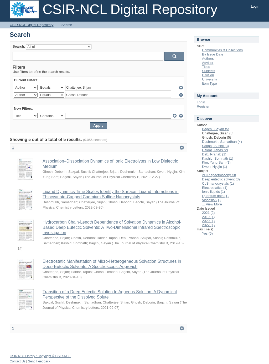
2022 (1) (208, 225)
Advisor (207, 63)
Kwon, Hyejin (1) (214, 167)
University (209, 79)
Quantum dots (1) (215, 196)
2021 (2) (208, 213)
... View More (212, 204)
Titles (206, 67)
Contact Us (17, 361)
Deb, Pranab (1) (214, 154)
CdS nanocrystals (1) (218, 183)
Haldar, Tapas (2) (215, 150)
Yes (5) (207, 233)
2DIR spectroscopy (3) (219, 175)
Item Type (209, 83)
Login (255, 6)
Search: (19, 46)
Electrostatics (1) (214, 188)
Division (208, 75)
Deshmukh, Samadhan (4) (222, 142)
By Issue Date (212, 54)
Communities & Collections (222, 50)
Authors (208, 58)
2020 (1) (208, 221)
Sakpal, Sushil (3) (215, 146)
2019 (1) (208, 217)
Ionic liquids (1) (213, 192)
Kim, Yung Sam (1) (216, 162)
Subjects (208, 71)
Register (203, 106)
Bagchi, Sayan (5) (215, 129)
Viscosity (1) (211, 200)
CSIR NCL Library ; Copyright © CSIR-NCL (40, 356)
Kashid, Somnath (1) (217, 158)
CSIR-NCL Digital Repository (31, 25)
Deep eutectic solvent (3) (221, 179)
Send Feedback (39, 361)
